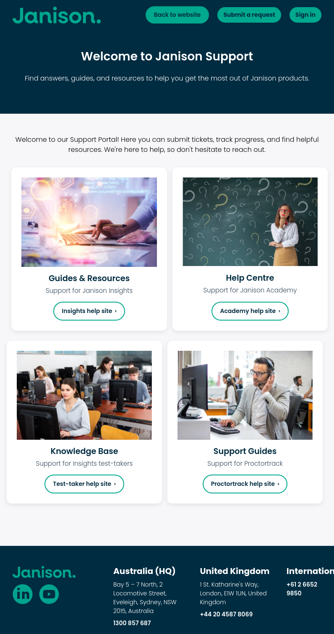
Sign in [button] (302, 15)
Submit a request (239, 15)
